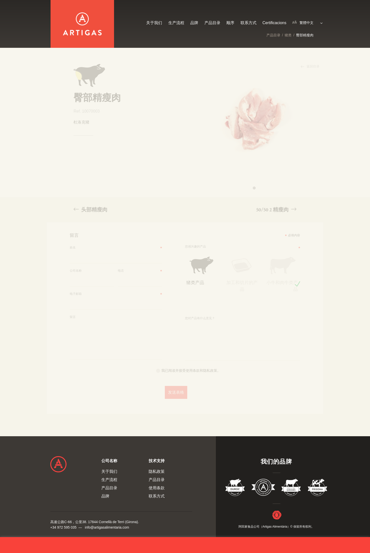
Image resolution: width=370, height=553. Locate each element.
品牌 (194, 23)
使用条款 (157, 488)
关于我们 (154, 23)
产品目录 (273, 35)
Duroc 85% (235, 488)
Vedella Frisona (317, 488)
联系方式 (248, 23)
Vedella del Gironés (291, 488)
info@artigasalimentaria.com (107, 527)
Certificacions (274, 23)
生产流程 (176, 23)
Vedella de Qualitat (263, 488)
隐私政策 (157, 471)
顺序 (230, 23)
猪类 (288, 35)
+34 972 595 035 (63, 527)
